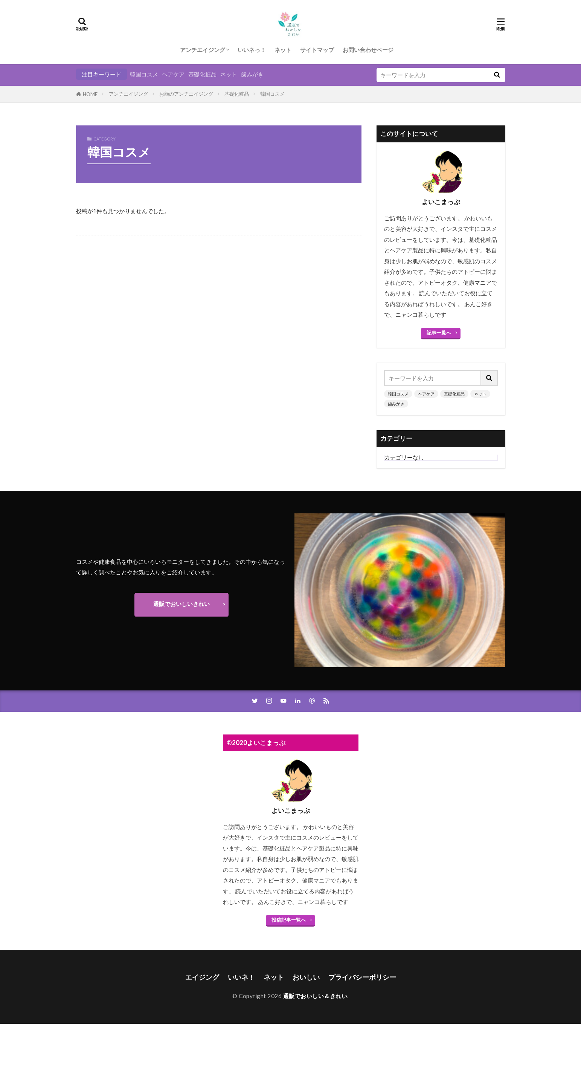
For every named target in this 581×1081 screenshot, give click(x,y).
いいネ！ (241, 977)
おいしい (306, 977)
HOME (90, 94)
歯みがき (252, 74)
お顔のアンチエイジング (186, 94)
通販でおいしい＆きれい (315, 995)
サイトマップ (317, 49)
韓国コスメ (144, 74)
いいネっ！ (252, 49)
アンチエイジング (202, 49)
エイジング (202, 977)
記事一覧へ (439, 333)
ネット (282, 49)
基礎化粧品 (202, 74)
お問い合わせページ (368, 49)
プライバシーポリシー (362, 977)
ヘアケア (173, 74)
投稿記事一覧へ (288, 920)
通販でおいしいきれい (181, 603)
